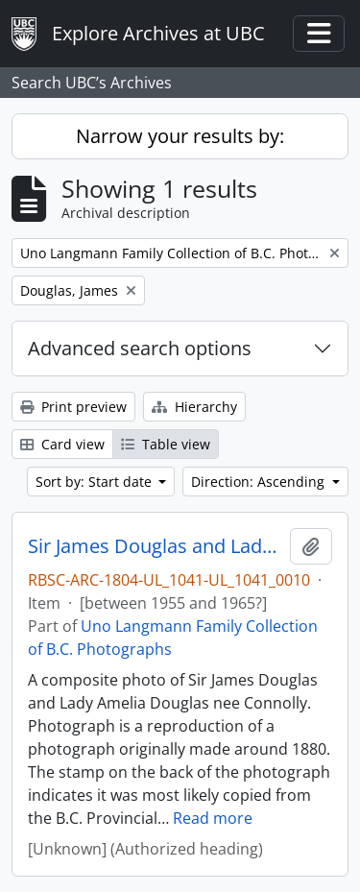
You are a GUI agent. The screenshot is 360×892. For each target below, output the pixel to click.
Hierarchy (194, 407)
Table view (165, 444)
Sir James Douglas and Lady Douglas (155, 546)
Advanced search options (140, 348)
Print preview (73, 407)
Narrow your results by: (180, 136)
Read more (212, 818)
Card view (62, 444)
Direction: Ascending (259, 481)
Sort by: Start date (96, 481)
